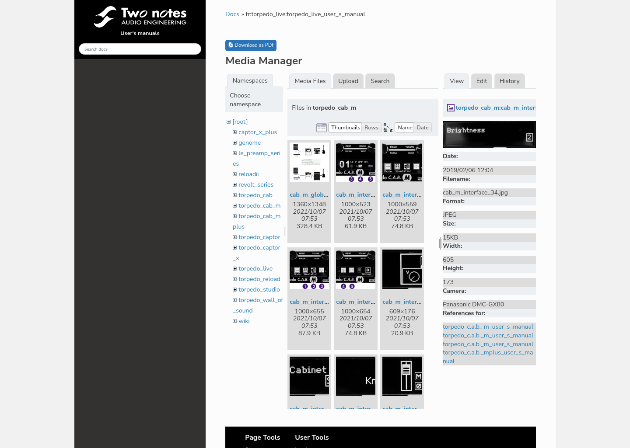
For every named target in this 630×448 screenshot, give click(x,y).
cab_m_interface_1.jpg (368, 195)
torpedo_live (255, 268)
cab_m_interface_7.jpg (368, 409)
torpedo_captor (259, 237)
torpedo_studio (259, 289)
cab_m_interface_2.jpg (414, 195)
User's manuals (140, 21)
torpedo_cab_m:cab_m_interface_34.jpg (511, 108)
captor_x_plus (257, 132)
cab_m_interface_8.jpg (414, 409)
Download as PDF (251, 45)
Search (380, 81)
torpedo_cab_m (259, 205)
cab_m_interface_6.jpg (322, 409)
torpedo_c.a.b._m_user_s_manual (488, 327)
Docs (232, 14)
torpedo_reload (259, 279)
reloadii (248, 174)
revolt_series (255, 185)
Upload (348, 81)
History (510, 81)
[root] (240, 122)
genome (249, 143)
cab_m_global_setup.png (325, 195)
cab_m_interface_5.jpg (414, 302)
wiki (243, 321)
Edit (481, 81)
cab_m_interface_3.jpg (322, 302)
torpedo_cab (255, 195)
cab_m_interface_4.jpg (368, 302)
